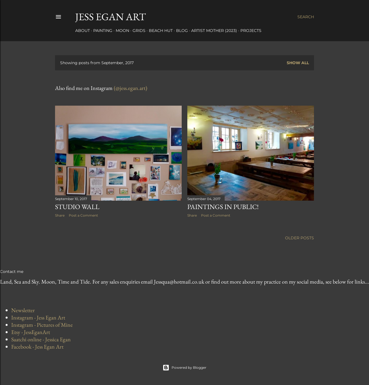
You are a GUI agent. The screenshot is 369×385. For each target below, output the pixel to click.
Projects (250, 30)
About (82, 30)
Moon (122, 30)
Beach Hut (161, 30)
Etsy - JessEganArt (30, 332)
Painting (102, 30)
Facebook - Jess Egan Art (37, 346)
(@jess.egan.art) (130, 88)
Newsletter (23, 310)
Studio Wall (77, 206)
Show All (298, 62)
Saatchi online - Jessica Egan (41, 339)
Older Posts (299, 237)
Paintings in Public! (223, 206)
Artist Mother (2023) (214, 30)
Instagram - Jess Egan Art (38, 317)
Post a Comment (83, 215)
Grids (139, 30)
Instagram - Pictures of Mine (42, 324)
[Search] (305, 17)
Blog (182, 30)
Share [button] (60, 215)
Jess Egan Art (110, 16)
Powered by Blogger (184, 367)
